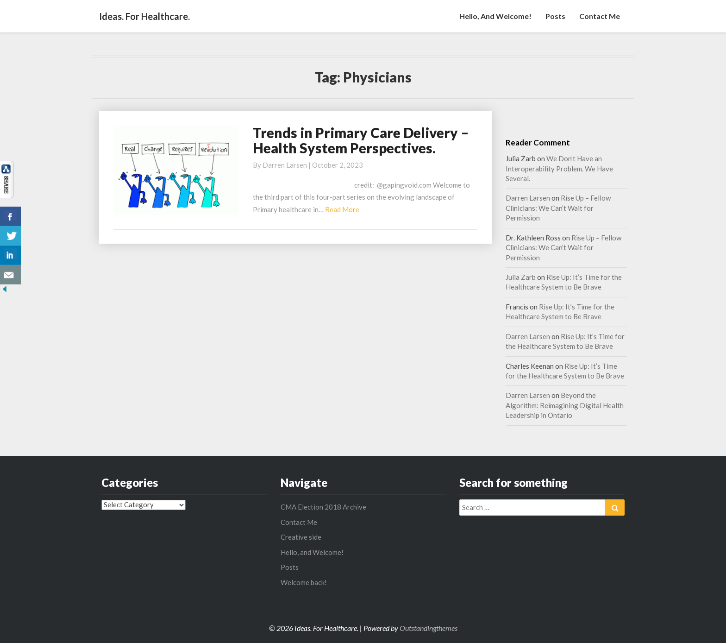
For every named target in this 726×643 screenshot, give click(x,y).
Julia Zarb (521, 277)
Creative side (301, 537)
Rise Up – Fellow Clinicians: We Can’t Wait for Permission (558, 208)
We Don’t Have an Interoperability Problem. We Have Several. (559, 168)
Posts (555, 16)
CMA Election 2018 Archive (323, 507)
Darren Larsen (285, 165)
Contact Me (599, 16)
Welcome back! (304, 582)
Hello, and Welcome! (495, 16)
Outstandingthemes (428, 628)
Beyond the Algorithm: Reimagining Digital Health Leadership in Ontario (565, 405)
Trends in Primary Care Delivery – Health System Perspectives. (361, 140)
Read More (342, 209)
